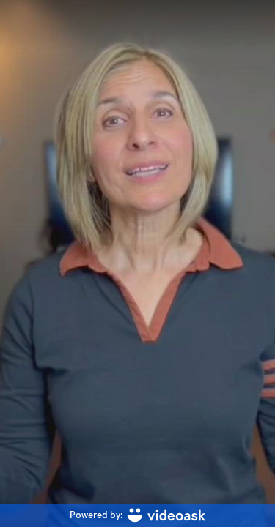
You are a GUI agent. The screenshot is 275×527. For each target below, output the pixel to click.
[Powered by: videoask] (137, 515)
